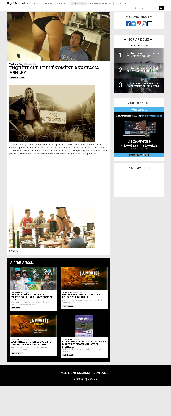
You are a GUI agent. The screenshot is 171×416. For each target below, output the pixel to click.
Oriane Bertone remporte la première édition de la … (143, 86)
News (37, 3)
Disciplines (62, 3)
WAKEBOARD (68, 355)
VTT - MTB (16, 308)
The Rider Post (15, 64)
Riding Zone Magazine (100, 3)
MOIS (140, 45)
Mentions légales (75, 372)
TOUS (147, 45)
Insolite (48, 3)
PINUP (22, 78)
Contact (101, 372)
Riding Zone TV (123, 3)
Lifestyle (79, 3)
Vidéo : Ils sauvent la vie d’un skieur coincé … (143, 55)
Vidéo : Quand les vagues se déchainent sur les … (143, 70)
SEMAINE (132, 45)
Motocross (68, 306)
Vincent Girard (16, 292)
